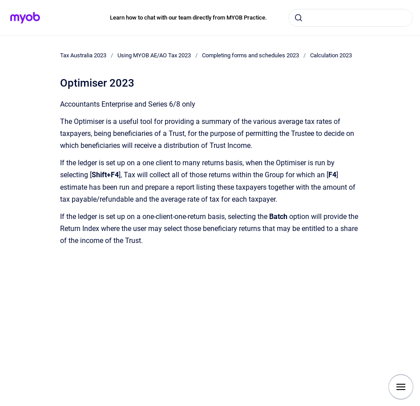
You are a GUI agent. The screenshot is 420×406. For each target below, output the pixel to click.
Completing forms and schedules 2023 (250, 55)
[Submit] (298, 18)
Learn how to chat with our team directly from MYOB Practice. (188, 17)
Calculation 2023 (331, 55)
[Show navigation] (401, 387)
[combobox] (350, 17)
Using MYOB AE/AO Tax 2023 (154, 55)
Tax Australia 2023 (83, 55)
